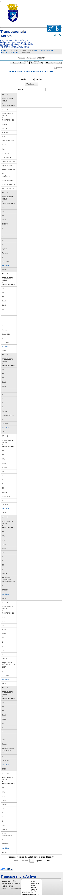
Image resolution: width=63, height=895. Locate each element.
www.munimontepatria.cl (11, 882)
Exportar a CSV (35, 63)
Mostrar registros (31, 79)
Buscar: (20, 89)
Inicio (3, 51)
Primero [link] (11, 854)
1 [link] (27, 854)
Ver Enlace (5, 263)
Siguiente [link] (43, 854)
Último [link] (52, 854)
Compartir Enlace (18, 63)
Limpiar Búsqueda (53, 63)
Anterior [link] (20, 854)
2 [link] (31, 854)
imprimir (59, 67)
